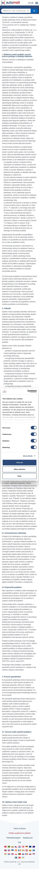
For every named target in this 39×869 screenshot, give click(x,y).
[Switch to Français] (19, 850)
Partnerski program (13, 838)
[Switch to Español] (16, 850)
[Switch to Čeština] (16, 847)
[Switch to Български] (12, 847)
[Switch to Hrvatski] (19, 847)
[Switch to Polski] (16, 854)
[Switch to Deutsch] (26, 847)
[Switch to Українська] (23, 857)
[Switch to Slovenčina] (30, 854)
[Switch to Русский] (23, 854)
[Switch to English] (30, 847)
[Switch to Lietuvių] (30, 850)
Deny (19, 476)
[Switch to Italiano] (23, 850)
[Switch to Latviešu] (26, 850)
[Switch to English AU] (33, 847)
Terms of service (20, 828)
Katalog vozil (28, 838)
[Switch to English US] (9, 850)
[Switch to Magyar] (5, 854)
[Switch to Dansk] (23, 847)
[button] (36, 3)
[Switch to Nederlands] (9, 854)
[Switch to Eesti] (12, 850)
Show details (28, 456)
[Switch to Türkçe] (19, 857)
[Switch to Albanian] (5, 847)
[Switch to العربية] (9, 847)
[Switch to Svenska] (16, 857)
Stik (19, 842)
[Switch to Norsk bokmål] (12, 854)
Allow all (19, 462)
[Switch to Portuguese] (19, 854)
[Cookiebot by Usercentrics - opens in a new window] (28, 391)
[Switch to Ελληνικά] (33, 850)
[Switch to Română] (26, 854)
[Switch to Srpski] (33, 854)
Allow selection (19, 469)
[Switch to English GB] (5, 850)
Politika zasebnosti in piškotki (19, 833)
